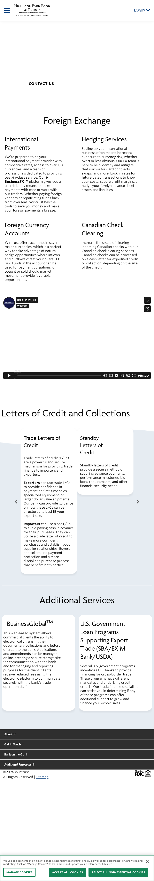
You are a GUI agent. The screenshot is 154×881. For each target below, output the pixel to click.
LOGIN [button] (142, 10)
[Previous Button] (16, 502)
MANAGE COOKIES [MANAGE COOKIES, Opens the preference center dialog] (19, 872)
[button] (41, 84)
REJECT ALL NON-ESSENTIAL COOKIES (118, 872)
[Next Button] (137, 502)
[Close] (147, 861)
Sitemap (42, 777)
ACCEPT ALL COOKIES (67, 872)
